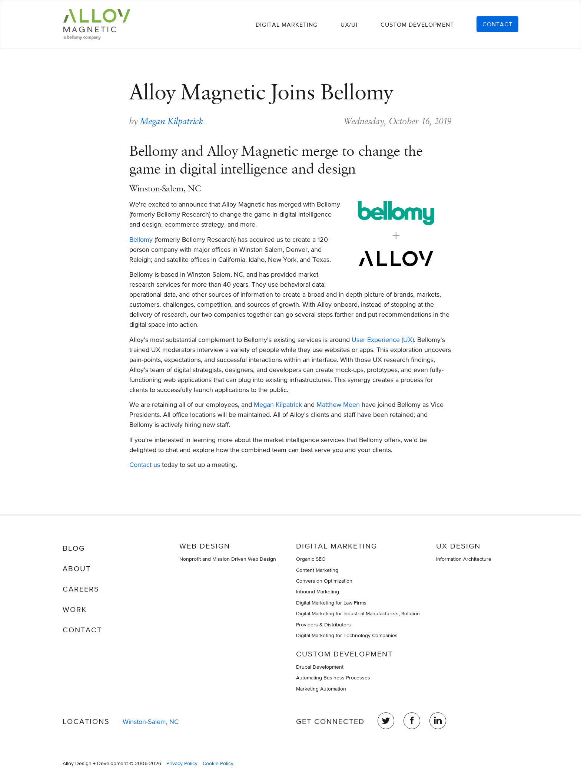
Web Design (204, 546)
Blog (74, 548)
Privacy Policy (181, 763)
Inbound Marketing (317, 592)
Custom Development (417, 24)
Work (75, 609)
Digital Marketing (287, 24)
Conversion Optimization (324, 581)
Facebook (412, 720)
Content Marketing (317, 570)
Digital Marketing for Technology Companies (347, 635)
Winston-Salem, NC (151, 721)
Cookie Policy (218, 763)
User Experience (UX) (383, 339)
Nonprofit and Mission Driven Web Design (227, 559)
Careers (81, 589)
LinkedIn (437, 720)
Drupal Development (319, 667)
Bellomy (141, 239)
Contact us (144, 464)
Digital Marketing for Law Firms (331, 603)
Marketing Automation (321, 689)
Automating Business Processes (333, 678)
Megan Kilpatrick (171, 121)
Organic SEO (311, 559)
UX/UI (349, 24)
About (77, 568)
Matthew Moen (338, 404)
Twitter (386, 720)
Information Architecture (463, 559)
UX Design (458, 546)
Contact (497, 24)
